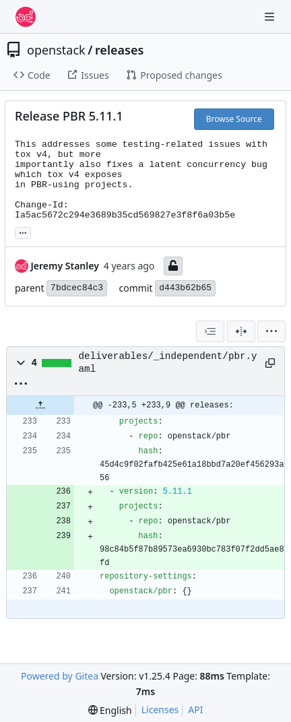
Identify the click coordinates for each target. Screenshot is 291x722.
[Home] (25, 17)
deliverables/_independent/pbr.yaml (168, 362)
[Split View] (241, 331)
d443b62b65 (185, 288)
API (195, 709)
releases (119, 50)
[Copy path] (270, 363)
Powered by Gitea (59, 675)
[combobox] (210, 331)
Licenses (160, 709)
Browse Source (234, 119)
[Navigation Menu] (270, 16)
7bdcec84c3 (77, 288)
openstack (56, 50)
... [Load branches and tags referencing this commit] (23, 231)
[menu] (271, 331)
